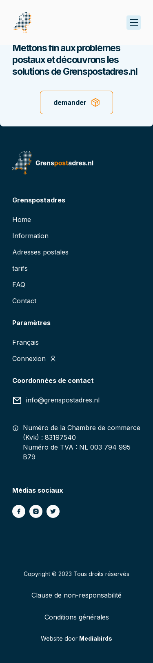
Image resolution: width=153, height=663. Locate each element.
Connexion (29, 358)
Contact (24, 301)
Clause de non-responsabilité (76, 595)
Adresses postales (40, 252)
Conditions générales (76, 617)
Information (30, 236)
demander (69, 102)
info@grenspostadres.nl (63, 400)
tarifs (20, 268)
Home (21, 219)
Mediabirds (95, 638)
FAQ (18, 284)
